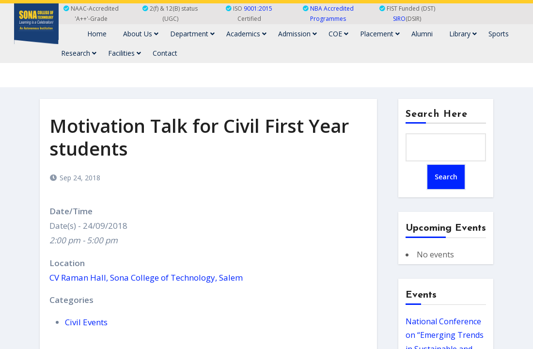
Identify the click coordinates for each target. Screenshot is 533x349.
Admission (297, 33)
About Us (140, 33)
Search (446, 176)
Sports (498, 33)
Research (78, 53)
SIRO (399, 19)
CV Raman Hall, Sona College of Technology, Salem (146, 277)
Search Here (437, 114)
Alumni (422, 33)
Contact (165, 53)
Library (463, 33)
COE (338, 33)
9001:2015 (258, 8)
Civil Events (86, 322)
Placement (380, 33)
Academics (246, 33)
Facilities (124, 53)
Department (192, 33)
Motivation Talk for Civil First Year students (199, 137)
